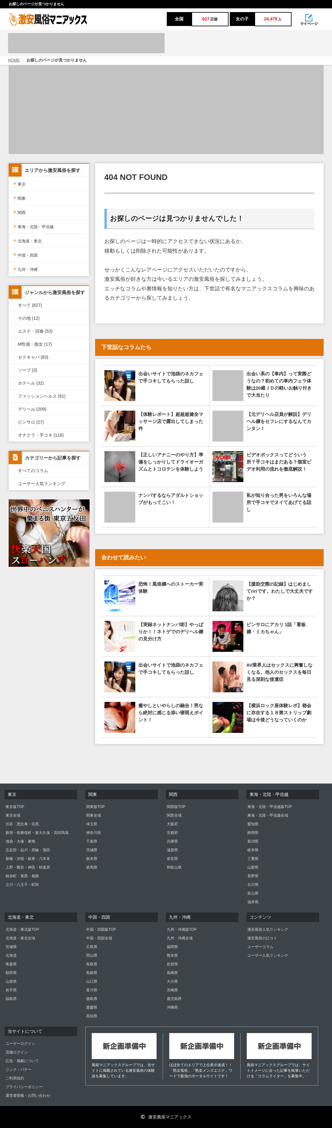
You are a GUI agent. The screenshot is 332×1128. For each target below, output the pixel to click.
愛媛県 (91, 1007)
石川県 (252, 884)
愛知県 (252, 824)
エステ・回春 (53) (35, 331)
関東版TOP (95, 807)
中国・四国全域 (99, 938)
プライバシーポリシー (24, 1087)
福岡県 (172, 947)
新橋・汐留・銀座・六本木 (28, 859)
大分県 (172, 981)
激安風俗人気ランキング (267, 929)
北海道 (11, 955)
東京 (19, 183)
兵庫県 (172, 841)
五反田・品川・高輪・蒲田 (28, 850)
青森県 (11, 964)
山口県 (91, 981)
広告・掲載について (22, 1061)
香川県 (91, 990)
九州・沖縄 (25, 269)
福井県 (252, 902)
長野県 (252, 876)
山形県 (11, 981)
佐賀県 (172, 964)
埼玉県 (91, 824)
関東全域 (93, 815)
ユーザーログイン (20, 1043)
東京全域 (13, 815)
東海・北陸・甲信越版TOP (269, 807)
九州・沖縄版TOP (181, 929)
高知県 (91, 1016)
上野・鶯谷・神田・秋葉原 (28, 867)
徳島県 (91, 999)
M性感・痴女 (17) (35, 344)
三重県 (252, 859)
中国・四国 (25, 254)
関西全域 (174, 815)
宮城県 (11, 947)
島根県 (91, 973)
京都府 (172, 833)
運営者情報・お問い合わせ (28, 1095)
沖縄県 (172, 1007)
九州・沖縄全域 (180, 938)
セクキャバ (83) (33, 357)
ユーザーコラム (260, 947)
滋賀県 (172, 850)
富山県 (252, 893)
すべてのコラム (33, 470)
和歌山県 (174, 867)
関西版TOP (176, 807)
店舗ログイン (17, 1052)
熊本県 (172, 955)
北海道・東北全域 (20, 938)
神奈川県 (93, 833)
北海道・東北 (27, 240)
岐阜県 (252, 850)
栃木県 (91, 859)
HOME (14, 60)
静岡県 (252, 833)
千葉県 (91, 841)
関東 (19, 197)
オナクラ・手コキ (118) (41, 435)
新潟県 (252, 841)
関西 (19, 212)
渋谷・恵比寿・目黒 (22, 824)
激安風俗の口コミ (262, 938)
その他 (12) (29, 318)
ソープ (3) (27, 370)
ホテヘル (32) (31, 383)
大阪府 (172, 824)
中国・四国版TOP (101, 929)
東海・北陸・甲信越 (33, 226)
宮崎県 (172, 990)
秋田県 (11, 973)
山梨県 (252, 867)
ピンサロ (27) (31, 422)
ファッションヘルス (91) (42, 396)
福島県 (11, 999)
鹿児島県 (174, 999)
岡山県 (91, 955)
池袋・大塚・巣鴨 (20, 841)
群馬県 (91, 867)
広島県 (91, 947)
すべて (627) (30, 305)
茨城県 (91, 850)
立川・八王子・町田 (22, 884)
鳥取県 (91, 964)
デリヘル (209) (32, 409)
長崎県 (172, 973)
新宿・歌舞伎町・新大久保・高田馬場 (37, 833)
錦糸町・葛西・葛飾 (22, 876)
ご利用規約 (15, 1078)
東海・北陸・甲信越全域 (267, 815)
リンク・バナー (19, 1069)
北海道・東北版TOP (22, 929)
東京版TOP (15, 807)
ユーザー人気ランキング (41, 483)
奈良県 (172, 859)
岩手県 (11, 990)
